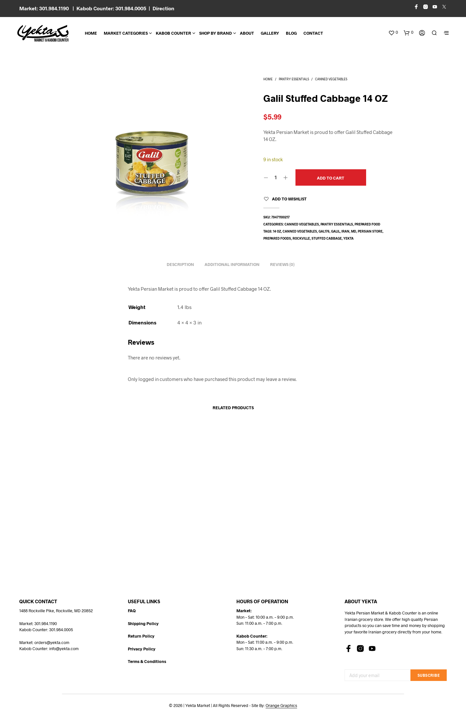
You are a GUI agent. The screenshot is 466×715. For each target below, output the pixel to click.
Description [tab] (180, 264)
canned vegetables (300, 231)
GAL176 (324, 231)
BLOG (291, 33)
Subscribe (429, 675)
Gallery (270, 33)
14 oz (277, 231)
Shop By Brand (215, 33)
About (247, 33)
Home (91, 33)
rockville (301, 238)
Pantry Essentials (294, 79)
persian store (370, 231)
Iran (345, 231)
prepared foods (277, 238)
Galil (335, 231)
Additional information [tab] (232, 264)
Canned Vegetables (331, 79)
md (353, 231)
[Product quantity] (275, 177)
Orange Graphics (281, 705)
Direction (163, 8)
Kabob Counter (173, 33)
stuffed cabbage (327, 238)
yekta (348, 238)
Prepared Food (367, 224)
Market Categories (126, 33)
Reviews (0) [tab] (282, 264)
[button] (393, 32)
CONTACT (313, 33)
